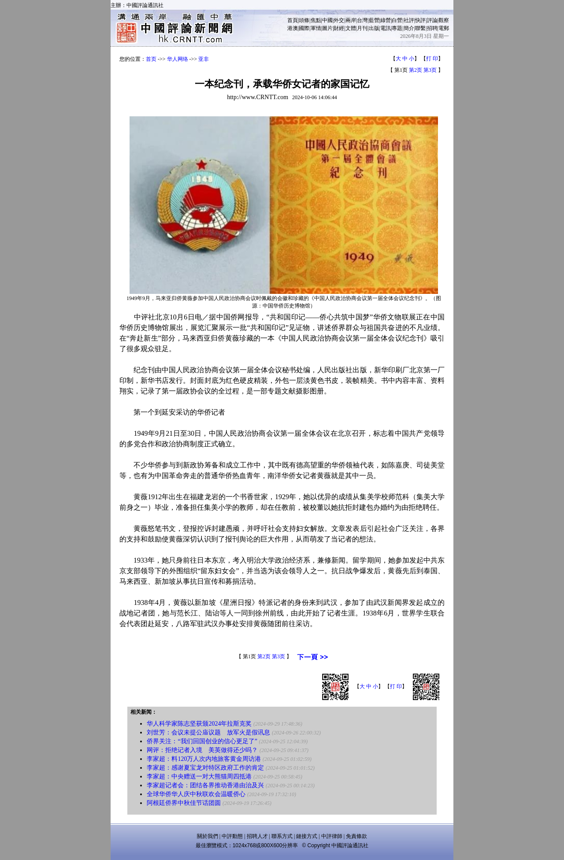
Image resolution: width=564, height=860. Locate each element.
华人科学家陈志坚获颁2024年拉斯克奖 (199, 723)
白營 (397, 20)
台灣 (362, 20)
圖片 (327, 28)
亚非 (203, 59)
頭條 (304, 20)
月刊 (362, 28)
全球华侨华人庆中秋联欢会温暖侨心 (196, 794)
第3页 (430, 70)
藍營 (374, 20)
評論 (432, 20)
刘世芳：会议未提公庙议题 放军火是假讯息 (208, 732)
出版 (374, 28)
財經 (339, 28)
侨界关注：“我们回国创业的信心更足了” (202, 741)
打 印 (432, 59)
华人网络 (177, 59)
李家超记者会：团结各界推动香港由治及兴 (205, 785)
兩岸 (350, 20)
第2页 (415, 70)
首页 (151, 59)
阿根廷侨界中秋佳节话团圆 (184, 803)
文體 (350, 28)
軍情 (316, 28)
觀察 (443, 20)
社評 (409, 20)
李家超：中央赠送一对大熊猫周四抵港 (199, 776)
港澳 (292, 28)
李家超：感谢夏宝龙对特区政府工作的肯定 (205, 767)
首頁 (292, 20)
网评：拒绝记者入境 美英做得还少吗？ (202, 750)
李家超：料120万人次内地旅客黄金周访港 (204, 759)
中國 (327, 20)
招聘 (432, 28)
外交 (339, 20)
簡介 (409, 28)
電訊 (385, 28)
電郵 (443, 28)
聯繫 (420, 28)
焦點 (316, 20)
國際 (304, 28)
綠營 (385, 20)
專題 (397, 28)
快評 (420, 20)
